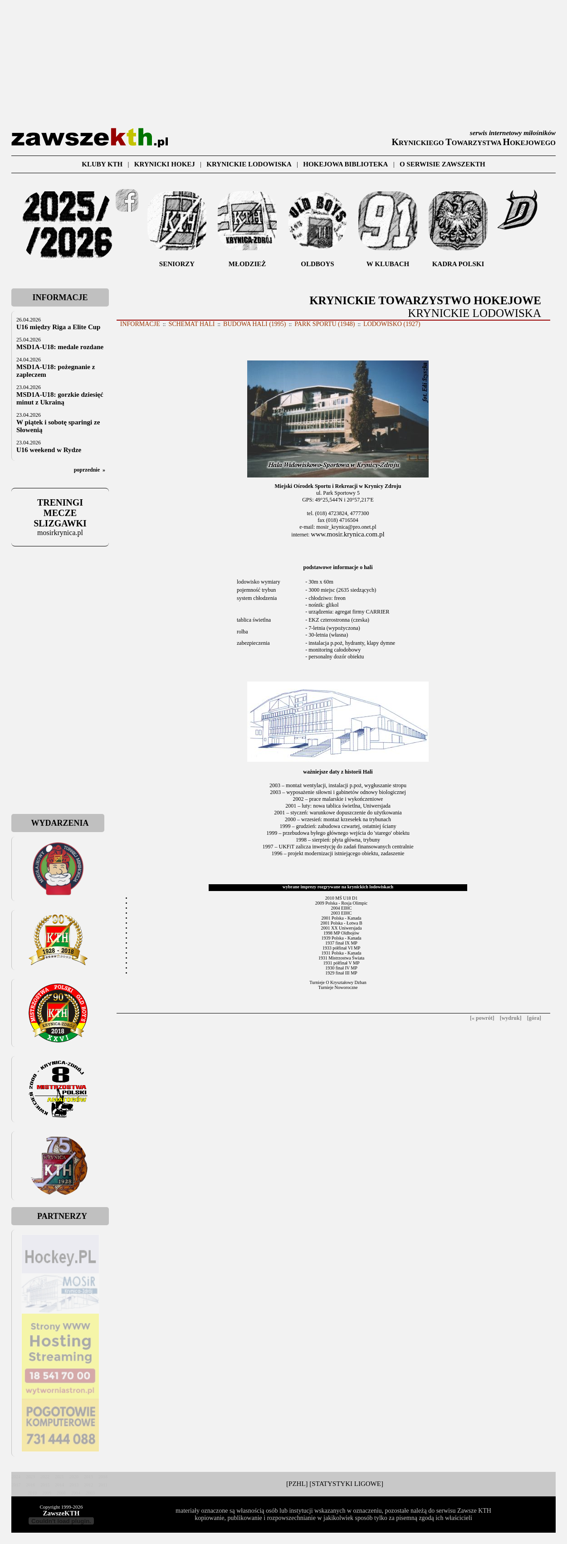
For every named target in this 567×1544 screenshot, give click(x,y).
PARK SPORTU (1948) (324, 324)
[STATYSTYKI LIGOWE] (346, 1483)
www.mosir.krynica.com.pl (347, 534)
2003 (90, 1492)
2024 (15, 1476)
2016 (30, 1484)
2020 (73, 1476)
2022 (44, 1476)
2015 (44, 1484)
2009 (46, 1492)
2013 (73, 1484)
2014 (59, 1484)
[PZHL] (297, 1483)
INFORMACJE (140, 324)
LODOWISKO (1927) (391, 324)
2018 (103, 1476)
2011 (103, 1484)
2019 (88, 1476)
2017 (15, 1484)
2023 (30, 1476)
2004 (75, 1492)
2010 (32, 1492)
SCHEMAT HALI (191, 324)
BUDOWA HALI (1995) (254, 324)
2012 (88, 1484)
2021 (59, 1476)
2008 (61, 1492)
